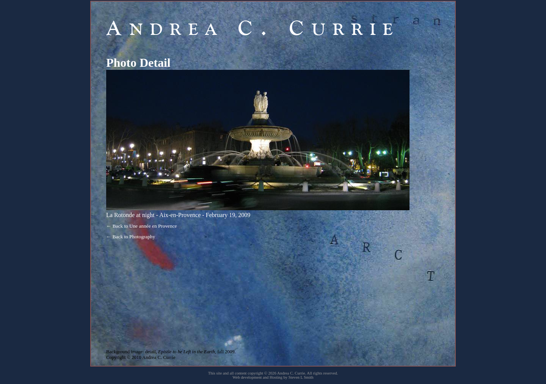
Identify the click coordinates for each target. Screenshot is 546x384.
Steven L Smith (301, 377)
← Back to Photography (130, 236)
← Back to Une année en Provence (141, 226)
